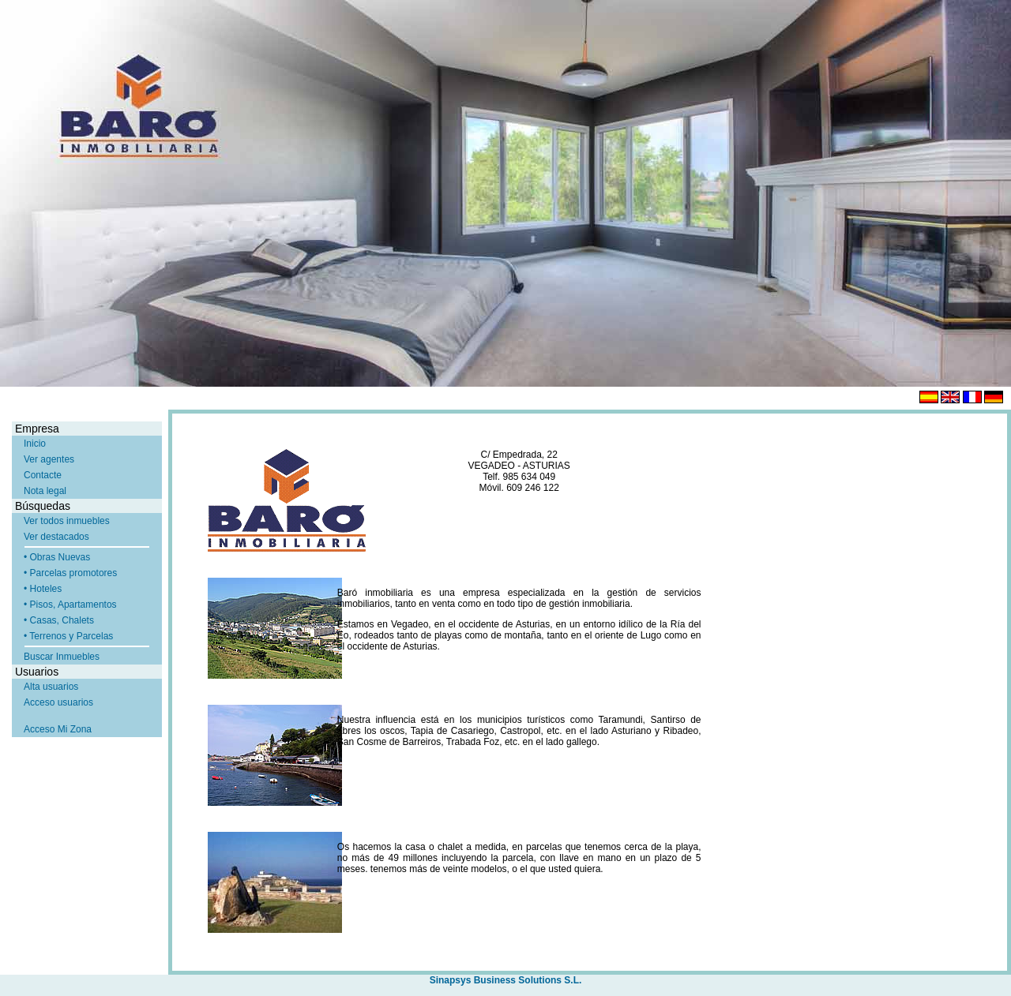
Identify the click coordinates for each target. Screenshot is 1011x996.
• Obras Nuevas (57, 557)
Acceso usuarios (58, 702)
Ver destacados (56, 536)
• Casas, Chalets (59, 620)
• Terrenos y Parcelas (68, 636)
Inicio (35, 443)
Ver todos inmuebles (67, 520)
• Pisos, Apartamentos (70, 604)
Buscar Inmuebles (62, 656)
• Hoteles (43, 588)
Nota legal (45, 490)
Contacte (43, 475)
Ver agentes (49, 459)
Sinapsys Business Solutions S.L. (506, 980)
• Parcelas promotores (70, 573)
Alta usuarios (51, 686)
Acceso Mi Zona (58, 729)
